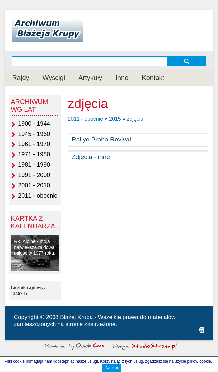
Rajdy (20, 77)
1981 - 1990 (34, 164)
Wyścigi (54, 77)
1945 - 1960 (34, 134)
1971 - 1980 (34, 154)
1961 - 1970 (34, 144)
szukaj (186, 61)
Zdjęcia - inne (91, 156)
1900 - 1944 (34, 123)
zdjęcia (135, 119)
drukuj (201, 330)
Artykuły (90, 77)
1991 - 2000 (34, 175)
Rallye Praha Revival (101, 139)
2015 (115, 119)
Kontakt (153, 77)
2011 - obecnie (37, 195)
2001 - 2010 (34, 185)
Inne (121, 77)
